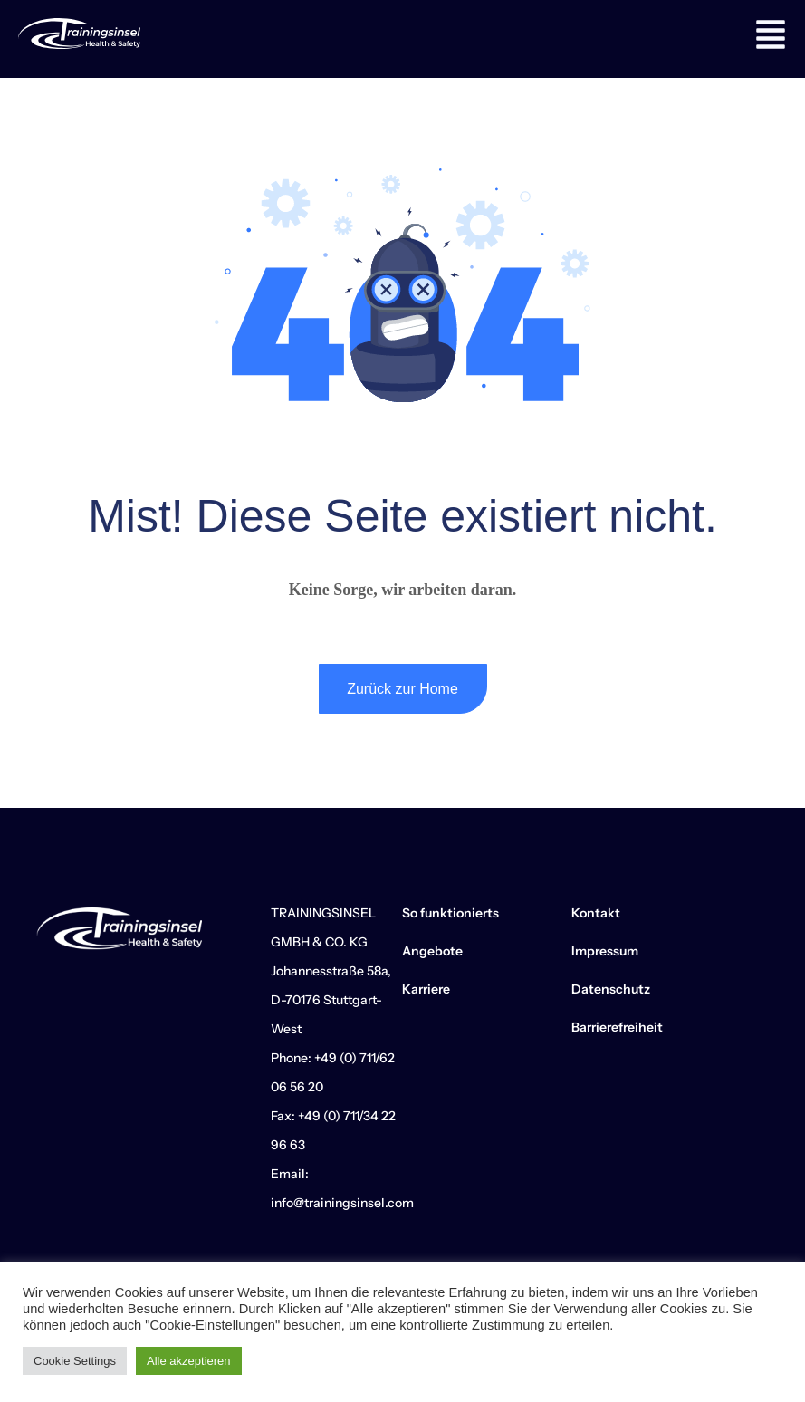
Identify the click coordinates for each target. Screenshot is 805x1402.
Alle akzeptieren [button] (189, 1361)
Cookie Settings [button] (75, 1361)
